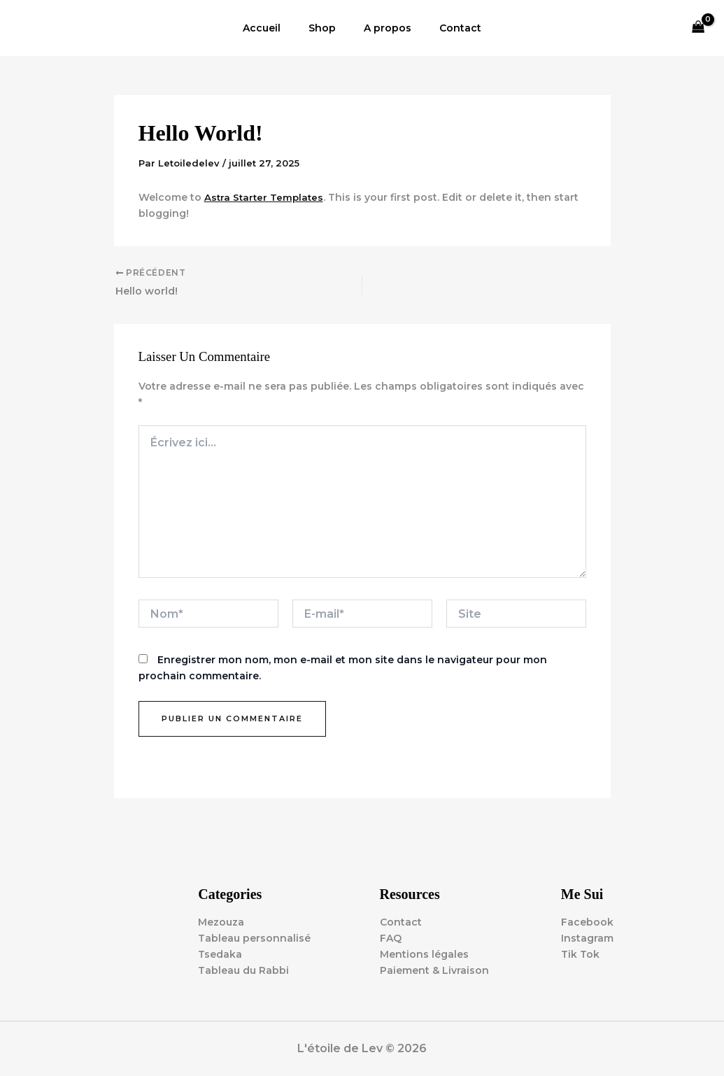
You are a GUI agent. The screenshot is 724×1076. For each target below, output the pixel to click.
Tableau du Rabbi (243, 970)
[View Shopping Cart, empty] (698, 28)
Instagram (587, 938)
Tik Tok (580, 954)
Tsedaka (220, 954)
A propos (383, 28)
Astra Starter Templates (265, 197)
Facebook (587, 922)
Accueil (274, 28)
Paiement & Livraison (434, 970)
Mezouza (221, 922)
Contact (448, 28)
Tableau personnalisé (254, 938)
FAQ (391, 938)
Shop (326, 28)
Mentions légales (424, 954)
